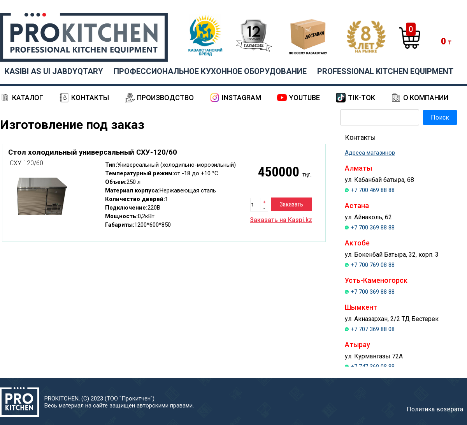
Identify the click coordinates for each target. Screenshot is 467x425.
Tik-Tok (361, 97)
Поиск (440, 117)
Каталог (27, 97)
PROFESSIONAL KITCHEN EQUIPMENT (385, 71)
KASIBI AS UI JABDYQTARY (54, 71)
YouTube (304, 97)
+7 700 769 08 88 (373, 264)
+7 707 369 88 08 (373, 329)
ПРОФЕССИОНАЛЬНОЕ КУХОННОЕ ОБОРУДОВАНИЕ (210, 71)
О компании (425, 97)
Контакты (90, 97)
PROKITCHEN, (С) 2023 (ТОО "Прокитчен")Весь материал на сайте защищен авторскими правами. (119, 402)
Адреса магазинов (370, 152)
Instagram (241, 97)
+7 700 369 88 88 (373, 227)
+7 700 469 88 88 (373, 190)
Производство (165, 97)
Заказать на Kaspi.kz (281, 220)
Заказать (291, 204)
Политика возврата (435, 409)
